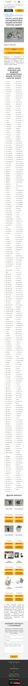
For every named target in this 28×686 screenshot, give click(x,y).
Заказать (13, 655)
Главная (6, 13)
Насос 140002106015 (9, 562)
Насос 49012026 (9, 535)
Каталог (11, 13)
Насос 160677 (9, 508)
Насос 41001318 (19, 508)
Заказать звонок (19, 10)
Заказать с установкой (14, 52)
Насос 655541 (18, 535)
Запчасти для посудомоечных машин (14, 15)
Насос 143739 (8, 16)
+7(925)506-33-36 (10, 5)
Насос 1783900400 (19, 562)
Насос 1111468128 (9, 588)
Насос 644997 (18, 587)
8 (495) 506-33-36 (19, 5)
